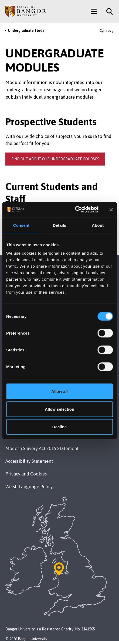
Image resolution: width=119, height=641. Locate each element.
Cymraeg (107, 30)
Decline (59, 427)
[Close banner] (111, 209)
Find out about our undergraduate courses (55, 159)
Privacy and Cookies (26, 474)
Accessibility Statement (29, 461)
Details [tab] (59, 225)
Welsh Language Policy (29, 486)
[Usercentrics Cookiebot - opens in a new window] (75, 209)
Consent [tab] (21, 225)
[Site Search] (107, 11)
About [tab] (98, 225)
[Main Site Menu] (93, 11)
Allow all (59, 391)
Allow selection (59, 409)
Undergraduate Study (26, 30)
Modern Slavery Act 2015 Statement (42, 448)
